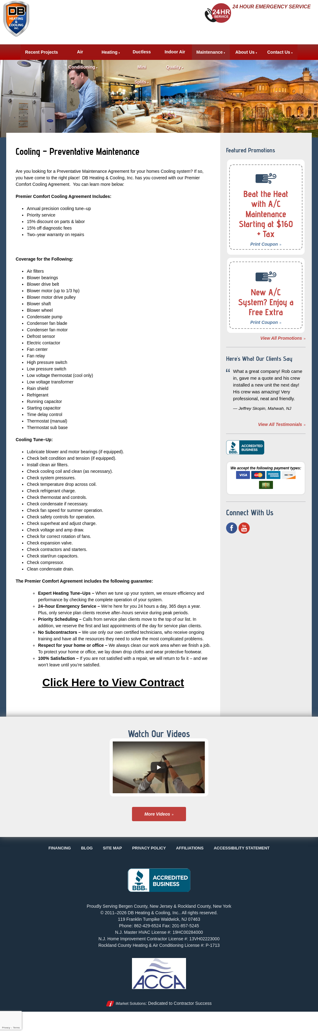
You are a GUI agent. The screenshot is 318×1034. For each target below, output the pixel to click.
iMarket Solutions (131, 1003)
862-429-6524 (273, 17)
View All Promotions (281, 338)
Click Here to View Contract (113, 681)
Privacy (6, 1027)
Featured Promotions (256, 149)
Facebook (231, 537)
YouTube (244, 537)
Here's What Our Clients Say (260, 362)
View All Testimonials (280, 433)
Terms (16, 1027)
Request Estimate (265, 35)
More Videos (157, 814)
